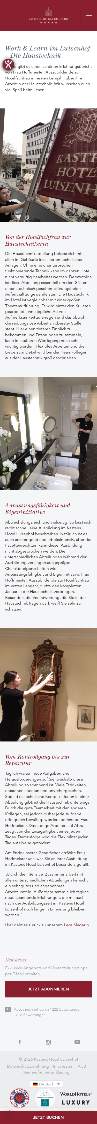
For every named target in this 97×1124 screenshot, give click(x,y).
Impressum (63, 1066)
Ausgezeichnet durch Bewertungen (48, 1009)
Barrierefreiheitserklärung (46, 1072)
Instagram (48, 1042)
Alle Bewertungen (31, 1014)
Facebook (19, 1042)
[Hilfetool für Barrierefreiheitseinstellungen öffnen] (8, 64)
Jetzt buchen (48, 1117)
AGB (82, 1066)
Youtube (77, 1042)
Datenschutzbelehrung (28, 1066)
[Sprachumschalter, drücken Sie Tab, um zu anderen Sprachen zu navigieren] (46, 1084)
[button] (9, 1114)
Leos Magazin (76, 925)
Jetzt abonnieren (48, 989)
